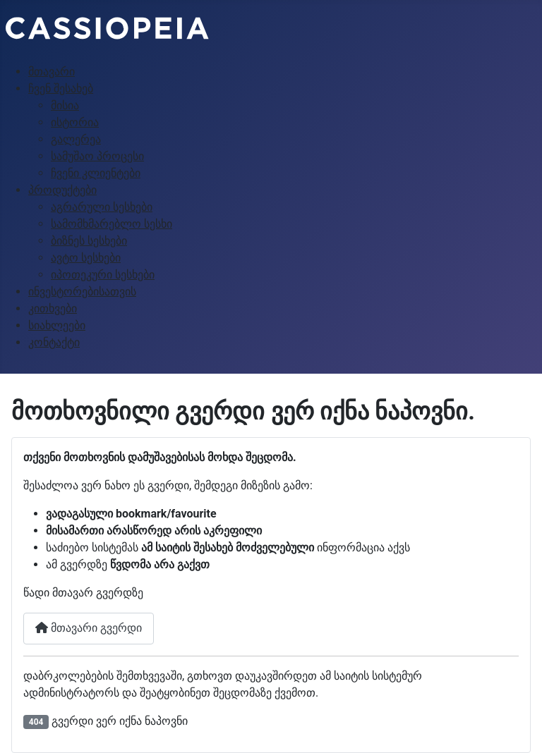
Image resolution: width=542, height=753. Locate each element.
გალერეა (76, 139)
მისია (65, 105)
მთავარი (51, 71)
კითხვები (52, 308)
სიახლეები (56, 325)
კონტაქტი (54, 342)
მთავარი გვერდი (88, 628)
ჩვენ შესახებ (60, 88)
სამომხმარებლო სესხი (111, 224)
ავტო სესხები (86, 257)
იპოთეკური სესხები (103, 274)
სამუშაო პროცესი (97, 156)
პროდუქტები (62, 190)
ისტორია (75, 122)
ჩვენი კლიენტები (95, 173)
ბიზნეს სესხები (89, 240)
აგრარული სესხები (101, 207)
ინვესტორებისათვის (82, 291)
